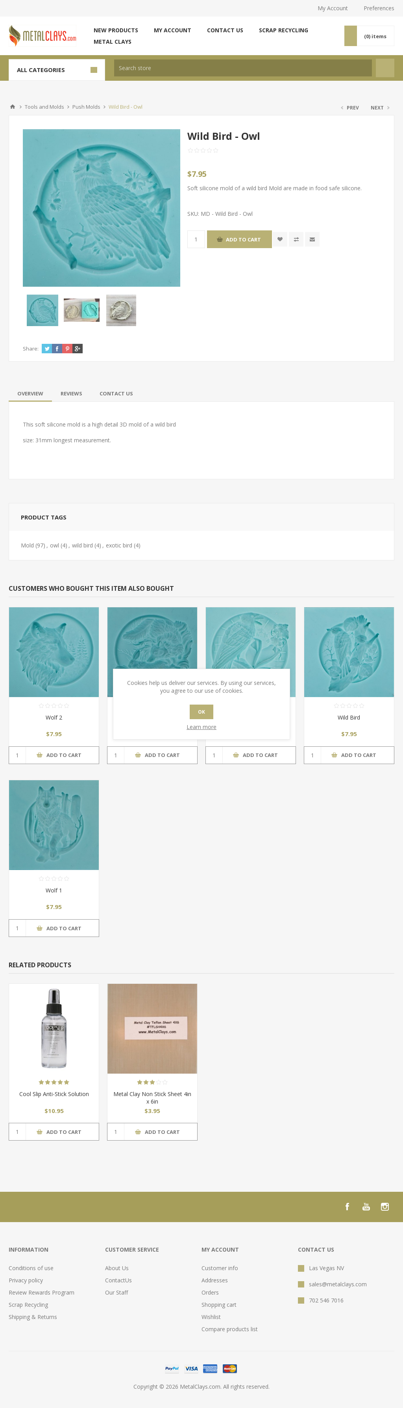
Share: (31, 348)
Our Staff (116, 1292)
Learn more (201, 727)
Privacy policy (26, 1280)
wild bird (82, 545)
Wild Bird (349, 717)
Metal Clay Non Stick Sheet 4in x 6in (152, 1097)
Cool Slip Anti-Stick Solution (54, 1094)
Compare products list (230, 1329)
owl (54, 545)
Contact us (225, 30)
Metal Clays (112, 41)
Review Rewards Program (41, 1292)
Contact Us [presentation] (116, 393)
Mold (27, 545)
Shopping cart (219, 1304)
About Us (117, 1268)
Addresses (215, 1280)
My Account (333, 8)
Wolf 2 (54, 717)
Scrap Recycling (283, 30)
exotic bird (119, 545)
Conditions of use (31, 1268)
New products (116, 30)
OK (201, 712)
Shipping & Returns (33, 1317)
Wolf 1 (54, 890)
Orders (210, 1292)
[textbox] (243, 67)
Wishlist (211, 1317)
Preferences (379, 8)
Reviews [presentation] (71, 393)
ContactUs (118, 1280)
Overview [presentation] (30, 393)
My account (172, 30)
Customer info (220, 1268)
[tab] (30, 393)
